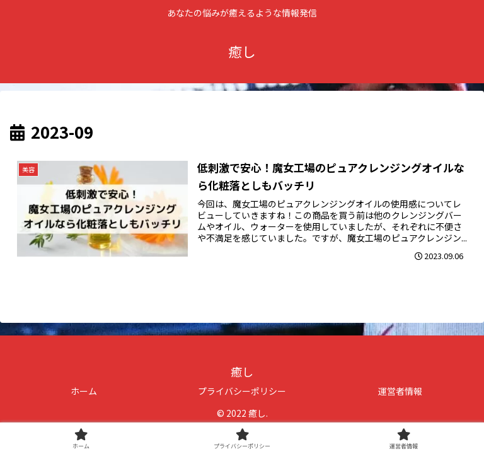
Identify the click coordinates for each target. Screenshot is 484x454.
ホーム (84, 391)
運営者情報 (400, 391)
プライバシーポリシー (242, 391)
